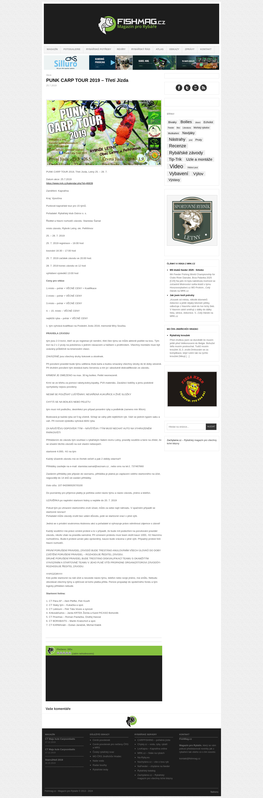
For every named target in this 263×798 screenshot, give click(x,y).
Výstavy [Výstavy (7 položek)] (174, 180)
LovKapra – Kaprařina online (152, 748)
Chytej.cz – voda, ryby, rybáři (152, 744)
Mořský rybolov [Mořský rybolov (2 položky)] (201, 127)
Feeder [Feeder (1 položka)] (171, 128)
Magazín (52, 49)
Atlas (159, 49)
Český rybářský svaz (103, 752)
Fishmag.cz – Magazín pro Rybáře (131, 24)
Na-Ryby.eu (144, 757)
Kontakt (205, 49)
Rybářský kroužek (180, 335)
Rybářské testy (100, 769)
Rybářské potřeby (98, 49)
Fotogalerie (72, 49)
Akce (48, 75)
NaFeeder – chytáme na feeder (154, 766)
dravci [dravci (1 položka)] (198, 122)
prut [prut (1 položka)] (190, 140)
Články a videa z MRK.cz (181, 264)
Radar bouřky (100, 765)
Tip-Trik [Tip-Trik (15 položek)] (175, 159)
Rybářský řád (140, 49)
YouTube (195, 87)
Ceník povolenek (101, 740)
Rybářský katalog (146, 770)
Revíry (121, 49)
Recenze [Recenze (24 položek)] (177, 145)
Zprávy (190, 49)
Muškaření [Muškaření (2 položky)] (173, 133)
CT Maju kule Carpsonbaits (60, 739)
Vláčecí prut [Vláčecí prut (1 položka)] (192, 167)
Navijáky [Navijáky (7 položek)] (188, 133)
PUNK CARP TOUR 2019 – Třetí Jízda (87, 80)
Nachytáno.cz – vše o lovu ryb (153, 761)
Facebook (179, 87)
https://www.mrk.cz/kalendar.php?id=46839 (69, 183)
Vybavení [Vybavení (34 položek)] (178, 173)
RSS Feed (203, 87)
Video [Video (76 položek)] (176, 166)
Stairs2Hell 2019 (54, 759)
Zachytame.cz (174, 440)
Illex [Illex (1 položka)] (178, 128)
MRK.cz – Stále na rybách (151, 753)
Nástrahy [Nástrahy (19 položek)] (177, 139)
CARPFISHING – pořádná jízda (154, 740)
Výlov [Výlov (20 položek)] (198, 173)
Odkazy (174, 49)
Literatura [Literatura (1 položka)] (187, 128)
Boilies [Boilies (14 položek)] (186, 122)
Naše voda (98, 760)
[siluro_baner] (131, 69)
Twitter (187, 87)
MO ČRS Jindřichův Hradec (182, 329)
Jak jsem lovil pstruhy (182, 295)
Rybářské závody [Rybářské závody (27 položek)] (186, 152)
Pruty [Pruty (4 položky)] (198, 139)
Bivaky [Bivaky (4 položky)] (172, 122)
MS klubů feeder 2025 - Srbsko (187, 270)
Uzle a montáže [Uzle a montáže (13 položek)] (199, 159)
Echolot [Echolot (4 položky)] (208, 122)
